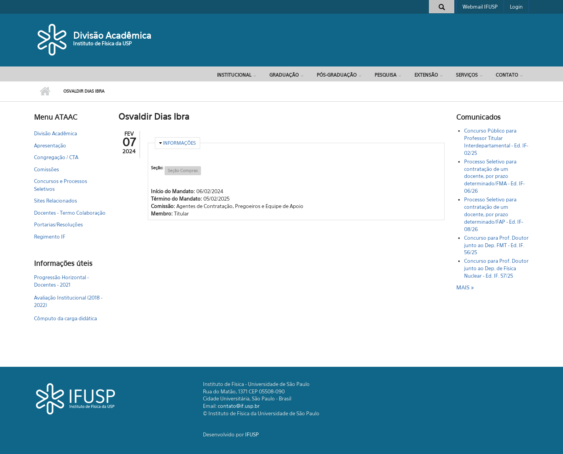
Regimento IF (49, 236)
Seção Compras (183, 170)
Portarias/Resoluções (58, 224)
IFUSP (252, 434)
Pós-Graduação (337, 75)
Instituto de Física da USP (102, 43)
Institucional (234, 75)
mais (463, 287)
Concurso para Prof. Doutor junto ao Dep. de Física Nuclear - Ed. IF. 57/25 (496, 268)
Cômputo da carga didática (65, 318)
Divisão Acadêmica (112, 35)
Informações (179, 143)
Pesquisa (385, 75)
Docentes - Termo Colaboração (70, 213)
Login (516, 7)
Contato (507, 75)
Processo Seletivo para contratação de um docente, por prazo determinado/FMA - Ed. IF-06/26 (494, 176)
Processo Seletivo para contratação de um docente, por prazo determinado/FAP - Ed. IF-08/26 (493, 214)
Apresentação (50, 145)
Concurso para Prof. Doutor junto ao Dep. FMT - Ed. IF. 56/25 (496, 245)
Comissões (46, 169)
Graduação (284, 75)
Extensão (426, 75)
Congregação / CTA (56, 157)
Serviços (467, 75)
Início (45, 91)
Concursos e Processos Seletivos (60, 185)
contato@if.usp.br (239, 406)
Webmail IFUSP (480, 7)
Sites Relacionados (55, 200)
